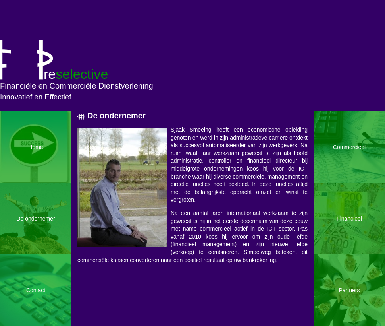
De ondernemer (116, 115)
